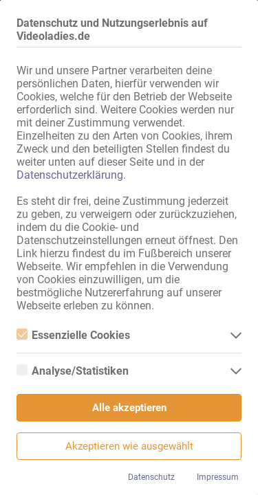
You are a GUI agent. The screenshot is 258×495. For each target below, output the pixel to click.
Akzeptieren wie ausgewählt (129, 446)
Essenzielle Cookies (73, 335)
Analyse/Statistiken (73, 370)
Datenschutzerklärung (70, 175)
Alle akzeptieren (129, 408)
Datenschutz (151, 477)
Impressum (218, 477)
